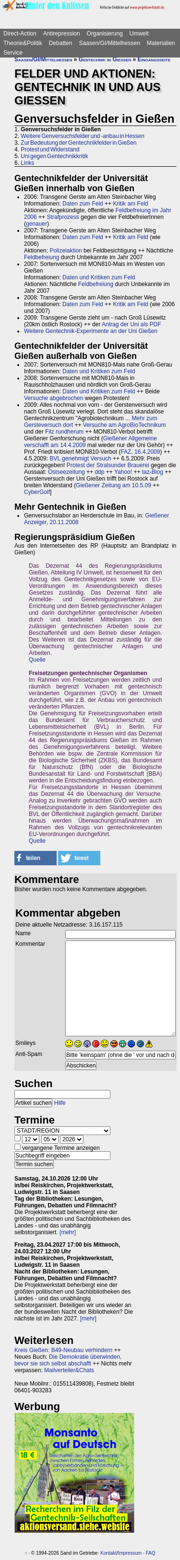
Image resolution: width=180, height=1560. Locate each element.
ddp (99, 472)
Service (13, 52)
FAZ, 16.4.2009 (140, 451)
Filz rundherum (64, 431)
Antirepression (61, 33)
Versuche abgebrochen (53, 398)
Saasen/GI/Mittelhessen (109, 43)
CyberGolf (37, 492)
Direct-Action (19, 33)
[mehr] (68, 1232)
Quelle (37, 659)
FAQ (150, 1553)
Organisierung (104, 33)
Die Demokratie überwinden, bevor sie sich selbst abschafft (67, 1360)
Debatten (60, 43)
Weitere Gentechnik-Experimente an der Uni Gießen (90, 331)
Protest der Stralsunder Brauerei (108, 465)
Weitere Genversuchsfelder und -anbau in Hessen (82, 136)
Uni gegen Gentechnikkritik (54, 156)
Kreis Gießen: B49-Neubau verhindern (63, 1350)
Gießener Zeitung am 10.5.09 (113, 485)
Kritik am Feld (130, 203)
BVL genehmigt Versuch (80, 458)
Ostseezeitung (66, 472)
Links (27, 163)
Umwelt (139, 33)
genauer (36, 223)
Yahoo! (123, 472)
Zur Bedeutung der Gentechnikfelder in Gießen (78, 142)
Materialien (161, 43)
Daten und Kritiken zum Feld (98, 277)
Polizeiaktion (65, 250)
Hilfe (60, 1103)
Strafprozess (63, 217)
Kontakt (108, 1553)
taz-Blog (152, 472)
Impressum (130, 1553)
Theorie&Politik (22, 43)
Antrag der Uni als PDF (131, 324)
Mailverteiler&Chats (69, 1370)
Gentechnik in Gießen (105, 59)
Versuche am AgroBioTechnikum (124, 425)
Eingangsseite (154, 59)
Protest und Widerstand (50, 149)
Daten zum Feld (82, 203)
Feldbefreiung (41, 257)
